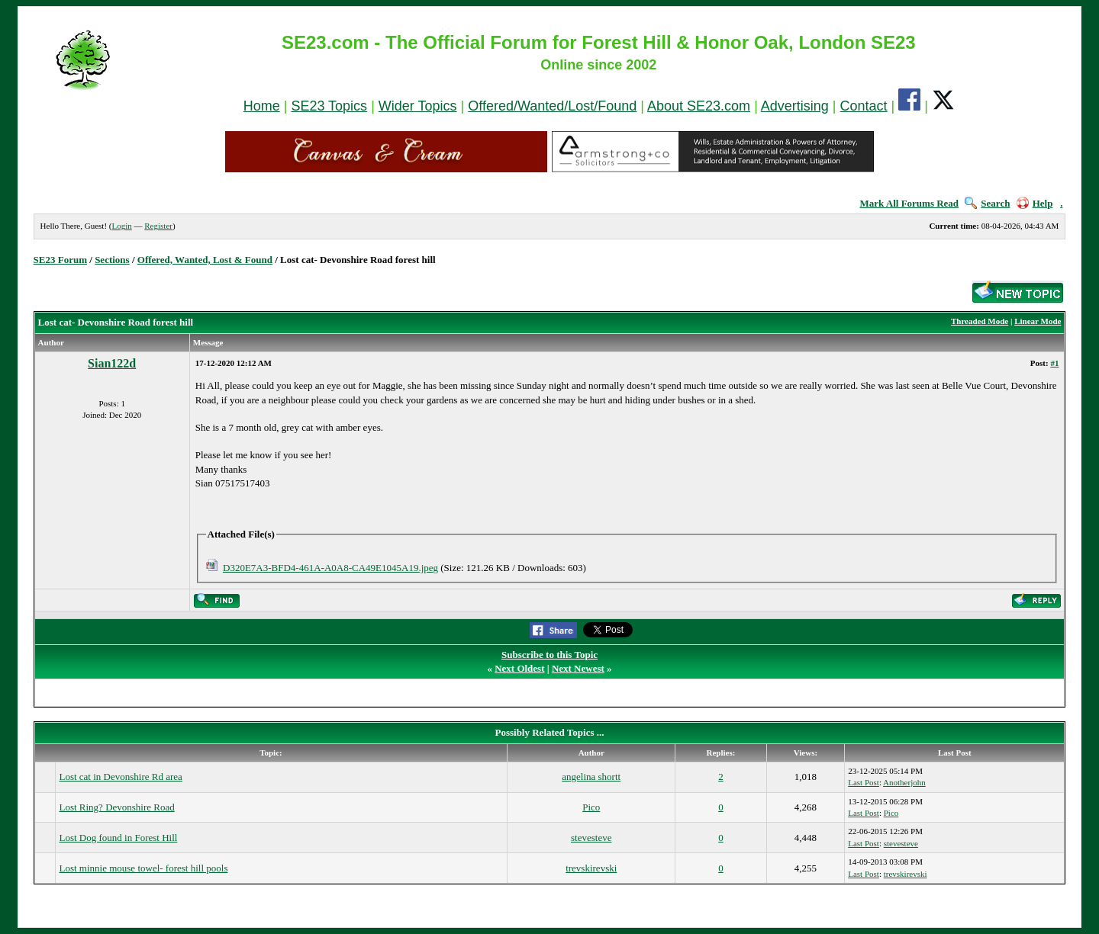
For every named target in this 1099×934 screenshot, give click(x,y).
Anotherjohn (904, 782)
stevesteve (591, 837)
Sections (112, 259)
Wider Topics (418, 106)
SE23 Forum (60, 259)
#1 (1054, 363)
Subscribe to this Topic (549, 654)
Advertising (795, 106)
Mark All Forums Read (909, 203)
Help (1035, 203)
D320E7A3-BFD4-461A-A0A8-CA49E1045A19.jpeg (330, 567)
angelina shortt (591, 776)
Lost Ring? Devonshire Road (116, 807)
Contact (864, 106)
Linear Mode (1037, 321)
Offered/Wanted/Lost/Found (552, 106)
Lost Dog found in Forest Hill (118, 837)
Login (121, 225)
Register (158, 225)
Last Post (863, 782)
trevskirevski (591, 868)
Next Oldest (519, 668)
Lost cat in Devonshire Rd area (120, 776)
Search (987, 203)
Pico (591, 807)
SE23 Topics (329, 106)
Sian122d (112, 363)
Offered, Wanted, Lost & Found (204, 259)
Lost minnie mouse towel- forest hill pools (143, 868)
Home (261, 106)
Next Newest (578, 668)
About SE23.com (698, 106)
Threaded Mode (979, 321)
